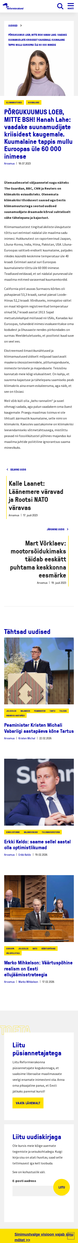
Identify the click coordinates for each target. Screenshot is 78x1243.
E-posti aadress (24, 1181)
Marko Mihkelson (28, 982)
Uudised (12, 25)
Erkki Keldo (25, 855)
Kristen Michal (27, 738)
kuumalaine (33, 102)
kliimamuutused (14, 102)
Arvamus (9, 163)
